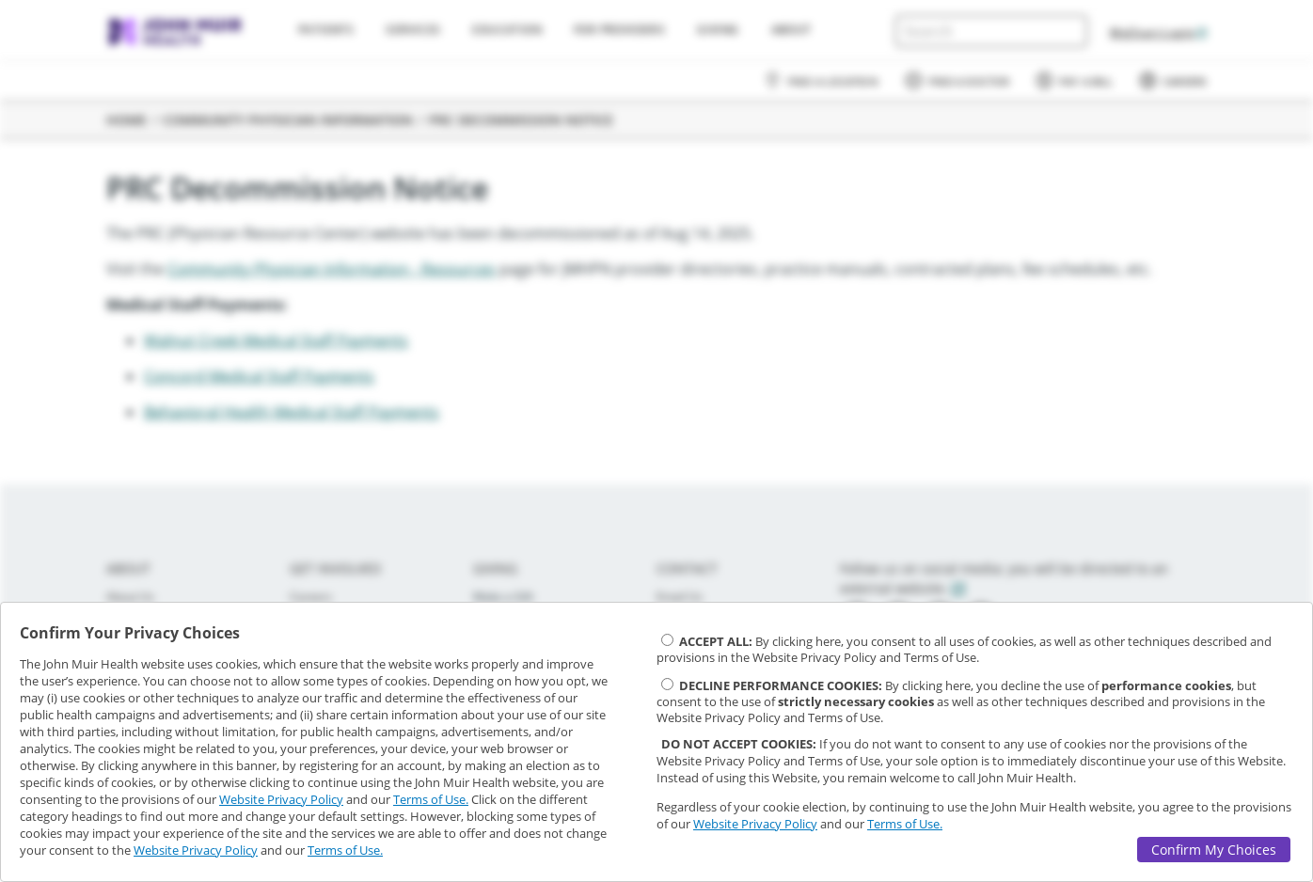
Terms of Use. (430, 799)
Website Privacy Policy (281, 799)
